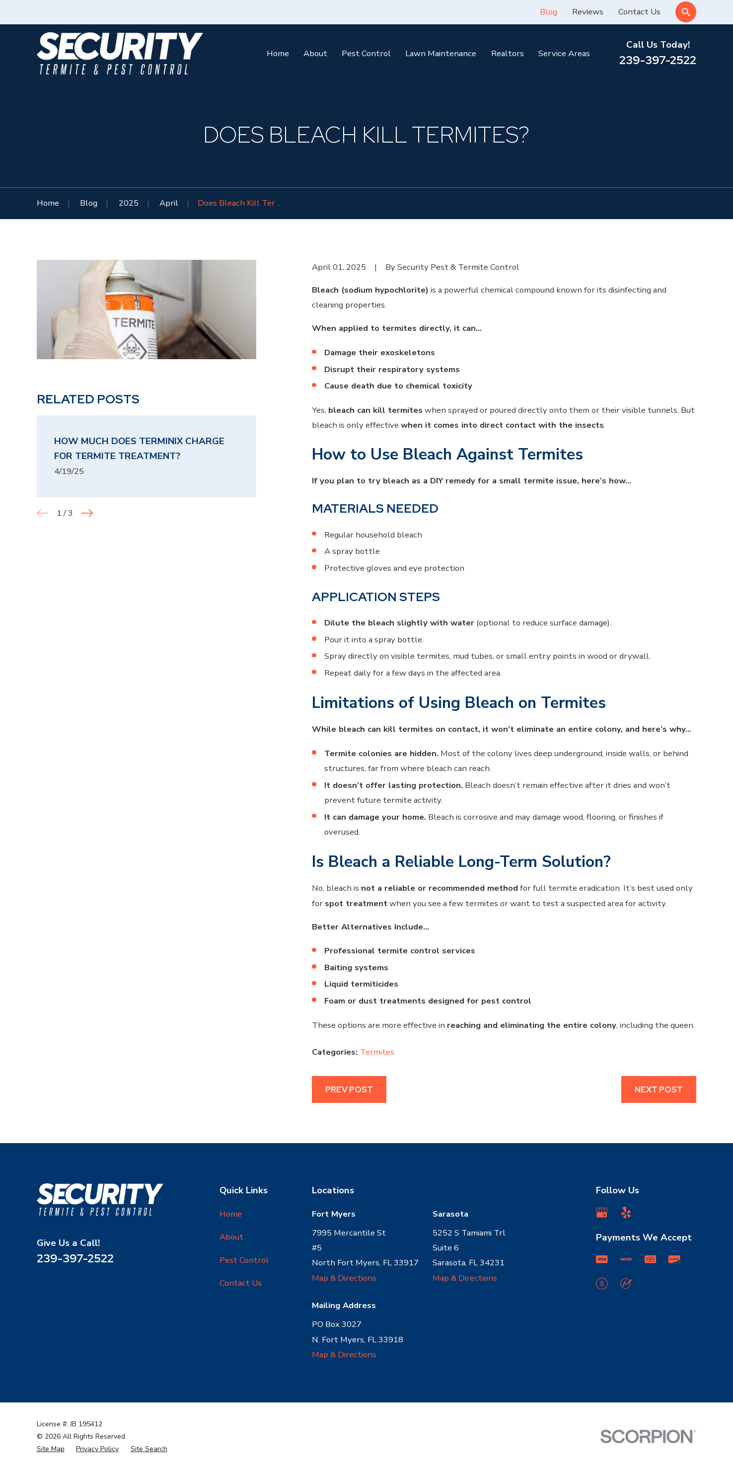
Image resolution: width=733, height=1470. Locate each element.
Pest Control (244, 1260)
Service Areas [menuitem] (564, 53)
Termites (377, 1052)
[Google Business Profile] (602, 1213)
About (231, 1236)
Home (231, 1214)
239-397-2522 (657, 60)
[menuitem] (51, 1449)
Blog (548, 11)
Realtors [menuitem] (507, 53)
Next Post (659, 1089)
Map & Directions (344, 1278)
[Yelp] (626, 1213)
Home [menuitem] (278, 53)
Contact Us (639, 11)
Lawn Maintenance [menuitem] (440, 53)
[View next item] (87, 513)
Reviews (587, 11)
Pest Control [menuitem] (366, 53)
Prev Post (349, 1089)
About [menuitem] (315, 53)
